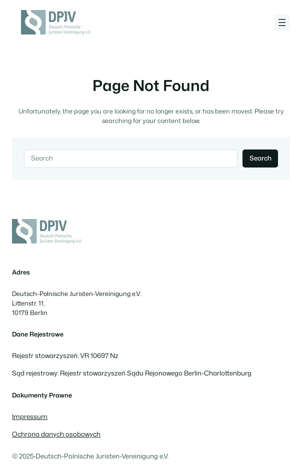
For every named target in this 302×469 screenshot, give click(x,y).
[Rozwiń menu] (282, 22)
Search (261, 158)
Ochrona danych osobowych (56, 434)
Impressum (30, 416)
